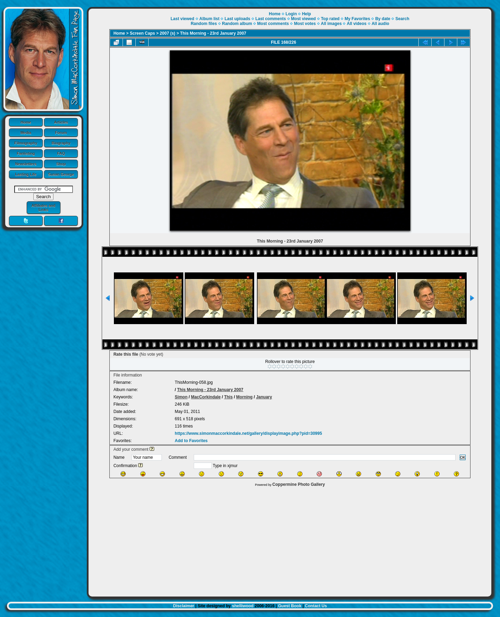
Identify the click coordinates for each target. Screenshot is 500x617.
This (228, 397)
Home (25, 122)
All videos (357, 23)
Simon (181, 397)
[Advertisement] (290, 540)
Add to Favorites (191, 440)
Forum (61, 132)
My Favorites (357, 18)
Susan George (61, 174)
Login (291, 13)
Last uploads (237, 18)
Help (306, 13)
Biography (61, 143)
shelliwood (242, 605)
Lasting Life (25, 174)
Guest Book (289, 605)
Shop (61, 164)
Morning (244, 397)
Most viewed (303, 18)
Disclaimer (183, 605)
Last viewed (182, 18)
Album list (209, 18)
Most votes (305, 23)
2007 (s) (167, 33)
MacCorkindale (205, 397)
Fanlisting (26, 153)
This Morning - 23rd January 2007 (213, 33)
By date (382, 18)
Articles (61, 122)
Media (25, 132)
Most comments (273, 23)
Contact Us (316, 605)
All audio (380, 23)
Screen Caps (142, 33)
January (264, 397)
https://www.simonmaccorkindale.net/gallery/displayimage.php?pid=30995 (248, 433)
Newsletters (25, 164)
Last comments (270, 18)
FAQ (61, 153)
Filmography (25, 143)
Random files (204, 23)
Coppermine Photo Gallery (298, 484)
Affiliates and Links (43, 207)
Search (402, 18)
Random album (237, 23)
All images (331, 23)
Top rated (330, 18)
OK (463, 457)
